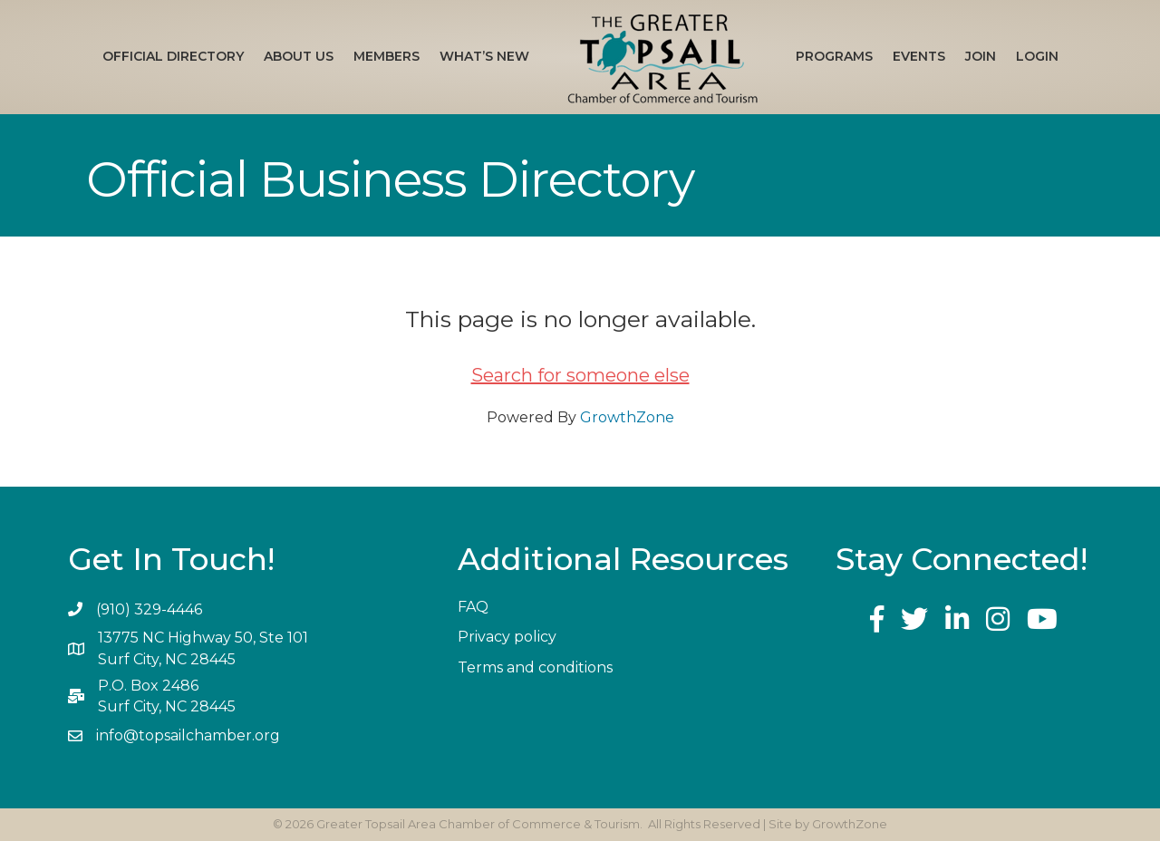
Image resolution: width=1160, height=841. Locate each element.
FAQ (473, 606)
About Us (299, 56)
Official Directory (173, 56)
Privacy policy (507, 636)
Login (1037, 56)
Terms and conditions (535, 667)
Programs (834, 56)
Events (919, 56)
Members (386, 56)
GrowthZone (627, 417)
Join (980, 56)
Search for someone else (580, 375)
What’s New (484, 56)
